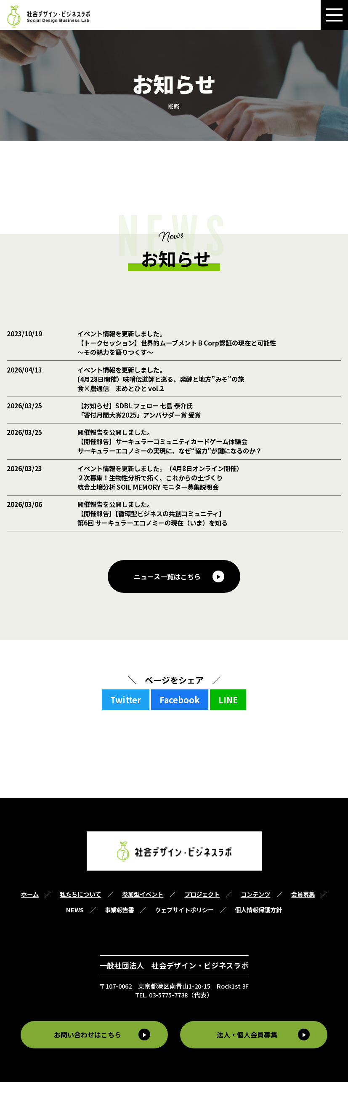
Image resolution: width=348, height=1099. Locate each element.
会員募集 (303, 911)
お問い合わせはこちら (86, 1052)
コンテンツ (255, 911)
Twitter (125, 717)
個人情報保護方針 (258, 926)
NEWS (75, 926)
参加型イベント (142, 911)
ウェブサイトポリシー (184, 926)
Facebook (179, 717)
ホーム (30, 911)
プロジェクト (202, 911)
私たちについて (80, 911)
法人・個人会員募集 (248, 1052)
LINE (228, 717)
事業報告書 (119, 926)
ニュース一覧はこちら (167, 593)
